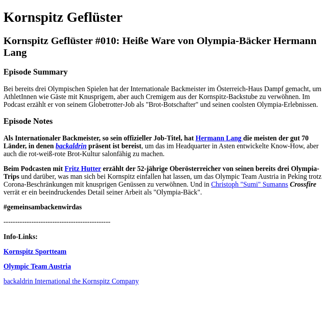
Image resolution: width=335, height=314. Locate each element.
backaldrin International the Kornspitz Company (71, 281)
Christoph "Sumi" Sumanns (249, 184)
